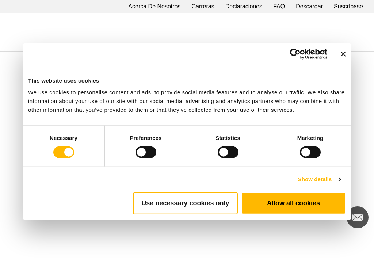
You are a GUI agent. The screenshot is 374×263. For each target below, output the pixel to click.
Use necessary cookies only (185, 202)
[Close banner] (343, 54)
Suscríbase (348, 6)
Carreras (203, 6)
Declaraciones (243, 6)
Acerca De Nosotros (154, 6)
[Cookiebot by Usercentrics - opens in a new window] (295, 54)
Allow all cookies (293, 202)
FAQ (279, 6)
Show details (315, 179)
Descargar (309, 6)
